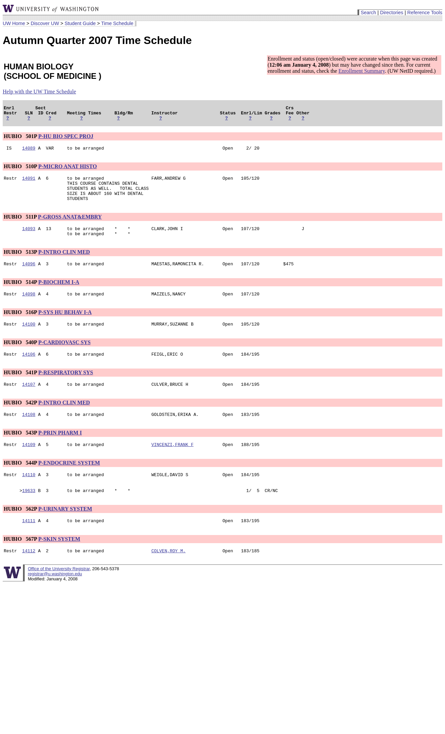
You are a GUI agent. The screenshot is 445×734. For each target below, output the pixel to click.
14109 (28, 463)
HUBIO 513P (20, 263)
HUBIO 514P (20, 294)
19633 (28, 511)
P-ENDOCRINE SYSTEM (69, 481)
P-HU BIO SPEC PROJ (65, 139)
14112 (28, 573)
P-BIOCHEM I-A (58, 294)
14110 (28, 494)
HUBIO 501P (20, 139)
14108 (28, 431)
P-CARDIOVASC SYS (64, 356)
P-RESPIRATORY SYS (65, 388)
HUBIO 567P (20, 560)
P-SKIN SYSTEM (59, 560)
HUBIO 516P (20, 325)
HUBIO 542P (20, 419)
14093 (28, 239)
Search (368, 12)
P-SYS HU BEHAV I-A (65, 325)
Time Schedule (117, 23)
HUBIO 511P (20, 226)
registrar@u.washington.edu (55, 596)
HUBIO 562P (20, 529)
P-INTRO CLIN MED (64, 263)
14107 (28, 400)
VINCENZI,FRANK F (172, 463)
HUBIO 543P (20, 450)
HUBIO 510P (20, 170)
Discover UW (45, 23)
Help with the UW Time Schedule (39, 91)
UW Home (14, 23)
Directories (391, 12)
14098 (28, 307)
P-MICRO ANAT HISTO (67, 170)
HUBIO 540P (20, 356)
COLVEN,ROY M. (168, 573)
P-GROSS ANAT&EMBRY (70, 226)
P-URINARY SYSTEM (65, 529)
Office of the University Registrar (59, 591)
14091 (28, 183)
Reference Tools (424, 12)
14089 (28, 152)
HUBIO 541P (20, 388)
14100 (28, 338)
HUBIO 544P (20, 481)
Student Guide (80, 23)
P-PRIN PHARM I (60, 450)
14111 (28, 542)
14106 (28, 369)
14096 (28, 276)
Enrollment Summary (362, 71)
